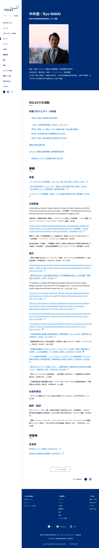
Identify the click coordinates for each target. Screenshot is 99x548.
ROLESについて (7, 23)
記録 (4, 65)
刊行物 (5, 49)
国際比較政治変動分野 (37, 145)
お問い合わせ (7, 81)
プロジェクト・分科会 (9, 33)
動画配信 (5, 55)
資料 (4, 60)
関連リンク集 (7, 76)
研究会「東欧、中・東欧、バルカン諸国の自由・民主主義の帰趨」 (55, 129)
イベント (5, 44)
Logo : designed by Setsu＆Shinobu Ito (54, 544)
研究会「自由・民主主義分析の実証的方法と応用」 (49, 138)
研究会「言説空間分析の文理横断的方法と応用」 (48, 133)
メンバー (5, 39)
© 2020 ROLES (74, 544)
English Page (93, 509)
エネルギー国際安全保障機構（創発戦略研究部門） (47, 151)
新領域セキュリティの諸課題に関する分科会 (47, 158)
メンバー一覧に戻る (60, 469)
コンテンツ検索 (7, 70)
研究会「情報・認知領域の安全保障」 (44, 118)
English (16, 16)
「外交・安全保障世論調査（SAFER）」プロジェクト (49, 124)
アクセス (5, 86)
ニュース (5, 28)
